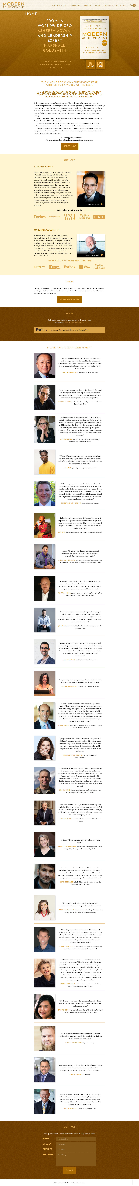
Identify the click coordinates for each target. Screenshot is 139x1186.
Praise (109, 6)
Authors (75, 6)
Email (47, 1144)
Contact (121, 6)
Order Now (59, 6)
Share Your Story (69, 299)
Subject (47, 1149)
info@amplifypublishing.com (74, 323)
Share (87, 6)
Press (98, 6)
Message (48, 1155)
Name (47, 1139)
